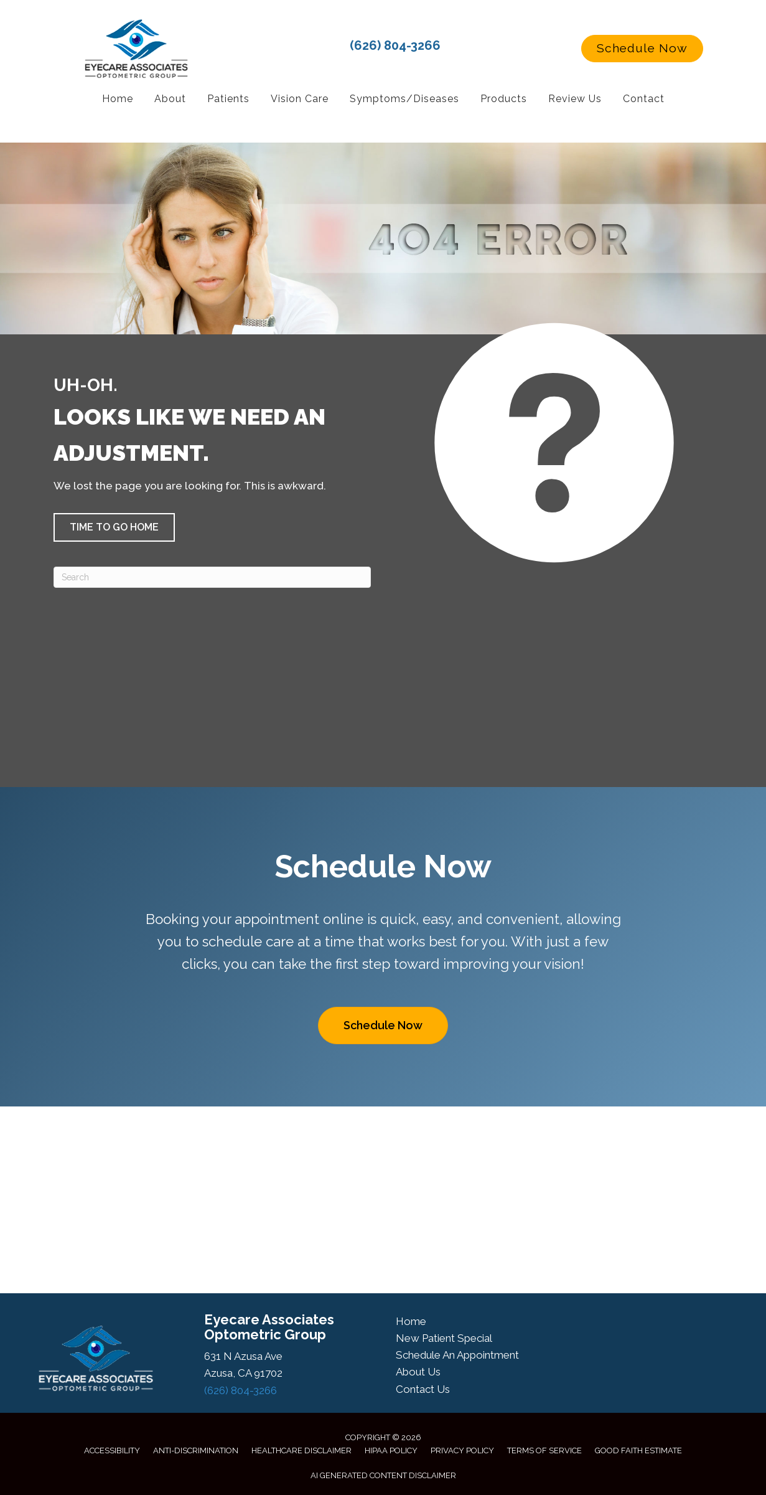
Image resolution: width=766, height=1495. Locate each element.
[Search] (212, 577)
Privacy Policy (462, 1450)
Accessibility (112, 1450)
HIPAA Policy (391, 1450)
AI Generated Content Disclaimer (383, 1475)
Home (411, 1321)
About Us (418, 1371)
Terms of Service (544, 1450)
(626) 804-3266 (395, 45)
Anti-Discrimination (195, 1450)
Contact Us (423, 1389)
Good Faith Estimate (638, 1450)
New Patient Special (444, 1338)
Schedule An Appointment (457, 1355)
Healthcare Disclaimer (301, 1450)
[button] (642, 48)
